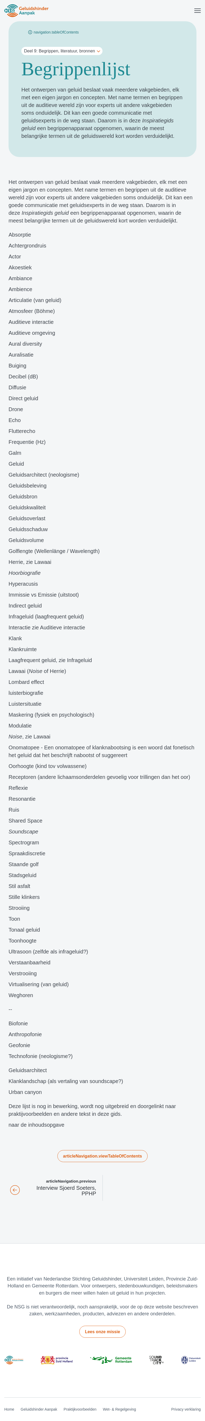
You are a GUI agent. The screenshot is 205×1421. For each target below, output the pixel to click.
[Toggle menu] (197, 10)
